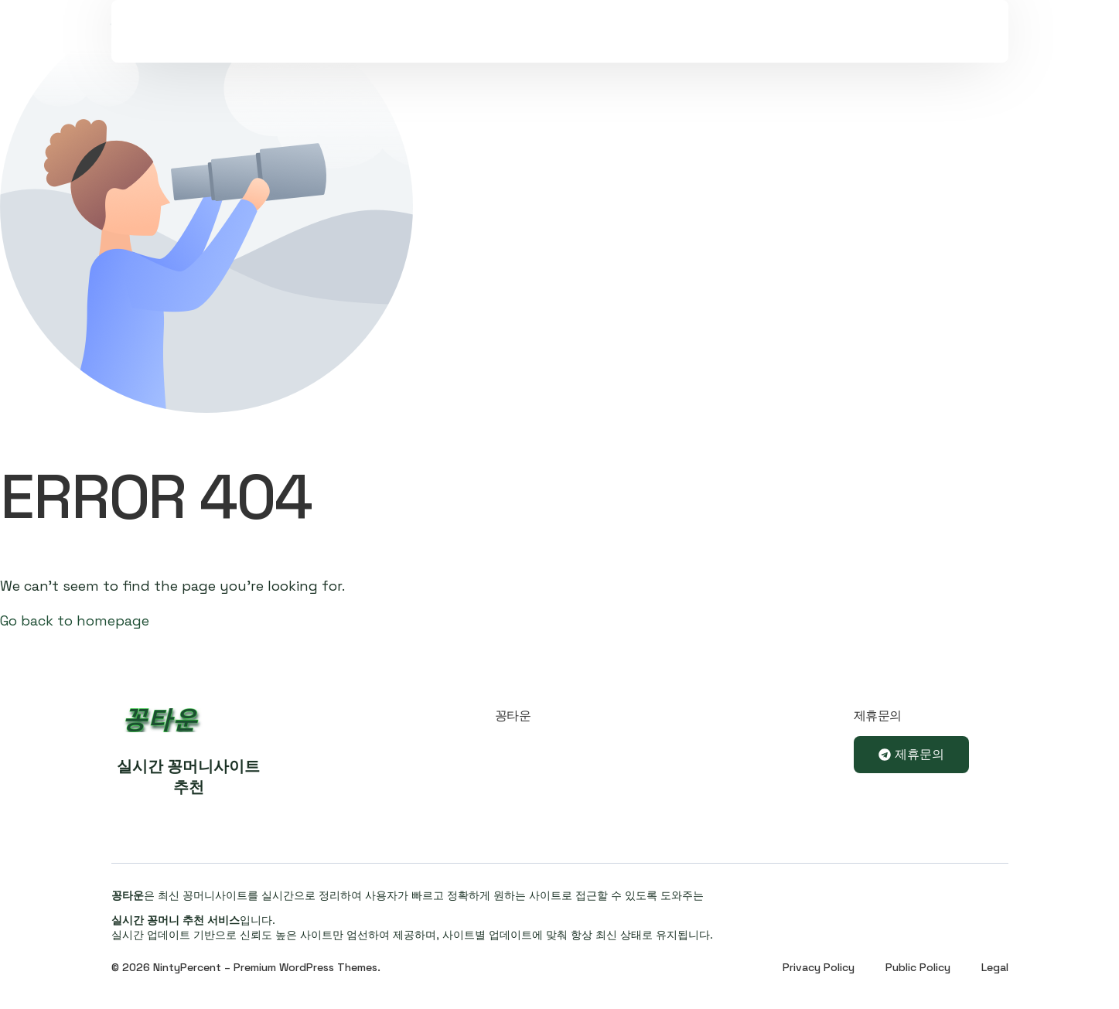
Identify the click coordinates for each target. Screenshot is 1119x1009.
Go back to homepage (74, 620)
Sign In (839, 51)
